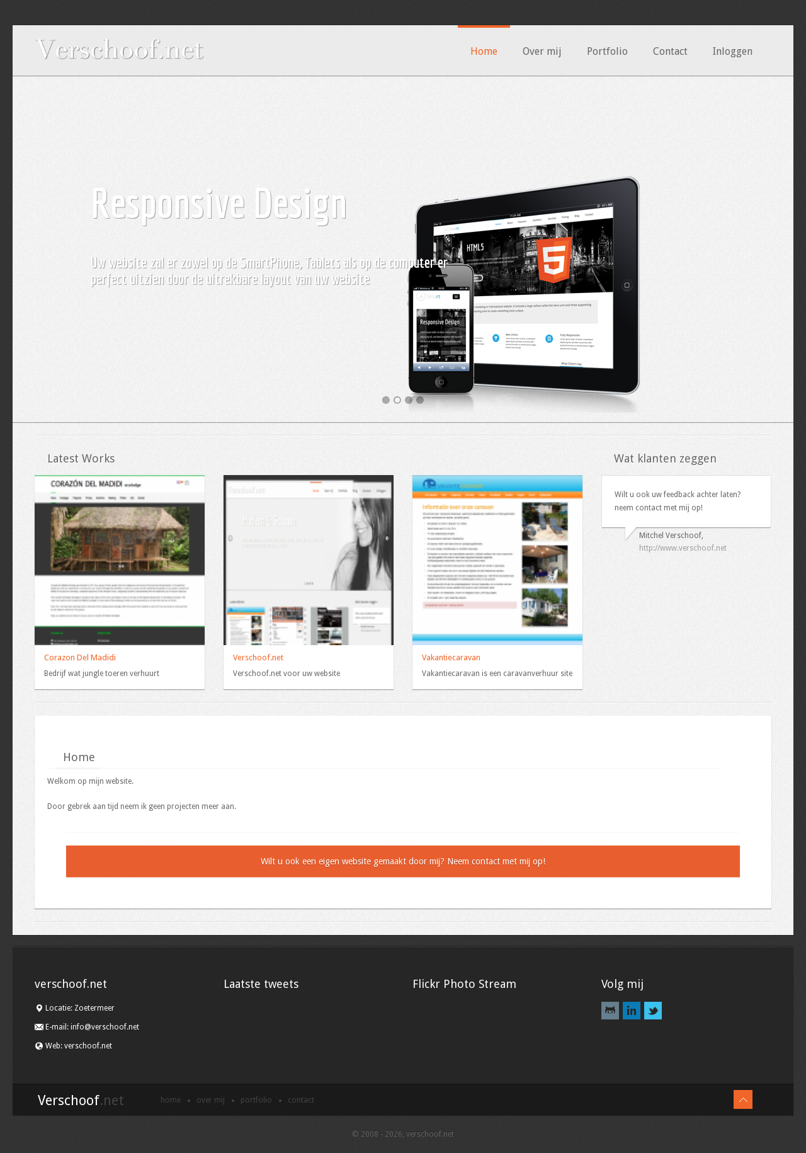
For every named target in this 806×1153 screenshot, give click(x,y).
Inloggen (732, 51)
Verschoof (81, 1100)
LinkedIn (631, 1010)
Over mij (542, 51)
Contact (670, 51)
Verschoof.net (258, 657)
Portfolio (607, 51)
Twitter (653, 1010)
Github (610, 1010)
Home (483, 51)
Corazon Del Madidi (80, 657)
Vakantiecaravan (451, 657)
